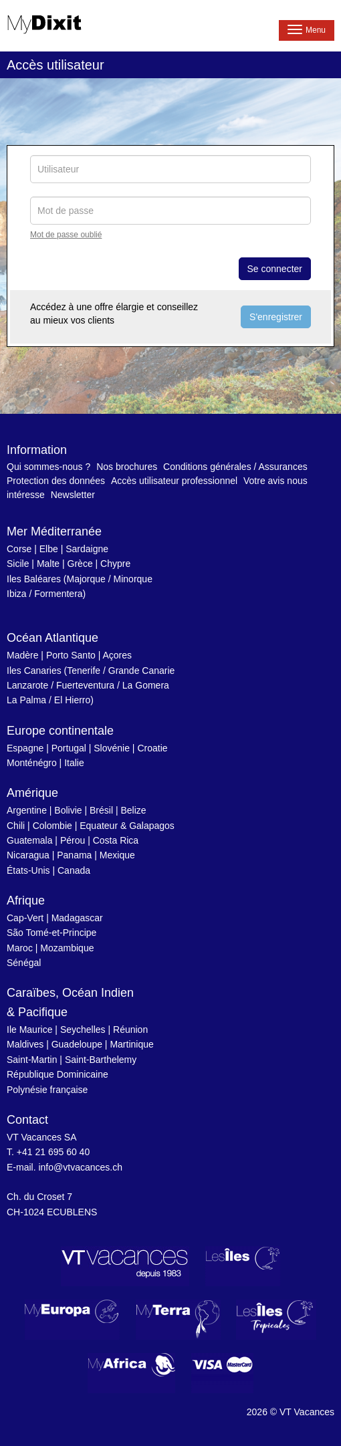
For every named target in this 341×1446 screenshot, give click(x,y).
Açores (117, 655)
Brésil (101, 810)
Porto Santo (71, 655)
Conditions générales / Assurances (235, 466)
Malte (48, 563)
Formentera (58, 593)
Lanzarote (27, 685)
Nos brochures (126, 466)
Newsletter (73, 494)
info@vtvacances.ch (80, 1167)
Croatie (152, 748)
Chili (16, 825)
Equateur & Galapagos (127, 825)
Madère (22, 655)
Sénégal (24, 962)
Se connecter (275, 268)
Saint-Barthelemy (100, 1059)
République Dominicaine (57, 1074)
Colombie (52, 825)
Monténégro (32, 762)
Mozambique (67, 948)
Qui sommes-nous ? (48, 466)
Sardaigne (87, 549)
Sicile (18, 563)
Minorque (133, 579)
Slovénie (112, 748)
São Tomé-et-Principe (51, 932)
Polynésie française (47, 1089)
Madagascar (77, 918)
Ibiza (17, 593)
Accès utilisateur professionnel (174, 480)
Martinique (131, 1044)
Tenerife (83, 670)
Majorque (86, 579)
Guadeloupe (76, 1044)
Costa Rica (115, 840)
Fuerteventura (85, 685)
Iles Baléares (34, 579)
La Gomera (145, 685)
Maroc (20, 948)
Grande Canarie (141, 670)
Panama (74, 855)
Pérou (72, 840)
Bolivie (68, 810)
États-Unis (28, 870)
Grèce (80, 563)
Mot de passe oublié (66, 234)
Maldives (25, 1044)
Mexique (117, 855)
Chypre (115, 563)
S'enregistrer (275, 317)
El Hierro (72, 700)
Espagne (25, 748)
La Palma (26, 700)
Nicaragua (28, 855)
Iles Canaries (34, 670)
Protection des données (56, 480)
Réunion (130, 1029)
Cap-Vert (25, 918)
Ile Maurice (29, 1029)
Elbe (48, 549)
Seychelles (83, 1029)
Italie (74, 762)
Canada (74, 870)
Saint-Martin (32, 1059)
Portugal (68, 748)
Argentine (27, 810)
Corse (19, 549)
